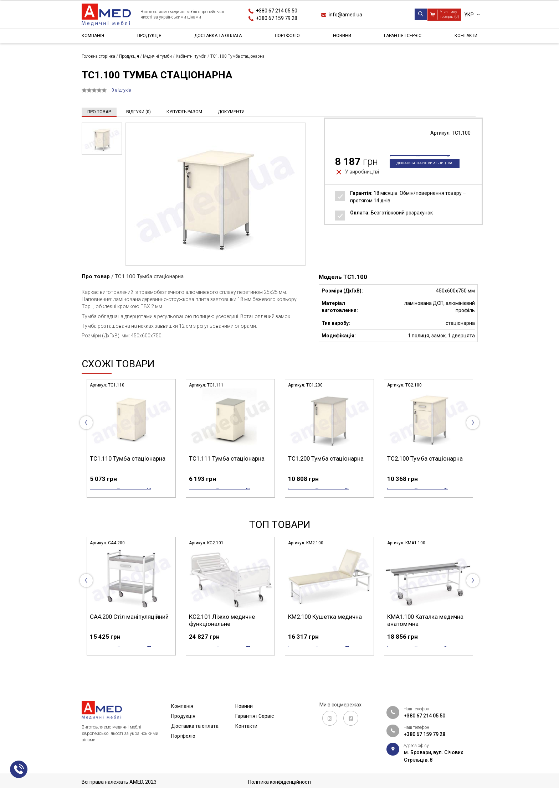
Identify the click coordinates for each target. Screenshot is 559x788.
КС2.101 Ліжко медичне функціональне (222, 631)
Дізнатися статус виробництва (416, 177)
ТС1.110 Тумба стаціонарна (127, 458)
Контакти (464, 37)
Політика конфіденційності (279, 782)
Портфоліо (290, 37)
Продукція (149, 37)
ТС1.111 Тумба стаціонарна (227, 458)
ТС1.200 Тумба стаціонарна (326, 458)
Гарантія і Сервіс (402, 37)
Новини (342, 37)
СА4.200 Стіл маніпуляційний (129, 628)
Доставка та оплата (219, 37)
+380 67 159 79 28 (276, 18)
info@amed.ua (345, 14)
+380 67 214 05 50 (276, 11)
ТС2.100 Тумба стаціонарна (425, 458)
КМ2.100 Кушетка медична (325, 628)
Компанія (94, 37)
